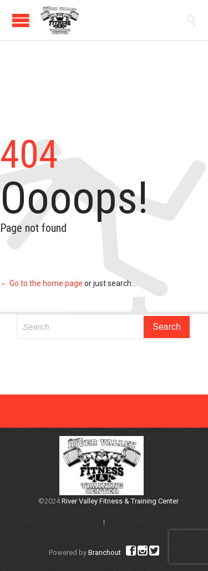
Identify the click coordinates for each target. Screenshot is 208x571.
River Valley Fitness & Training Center (120, 501)
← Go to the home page (41, 283)
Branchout (104, 552)
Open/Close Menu (21, 20)
